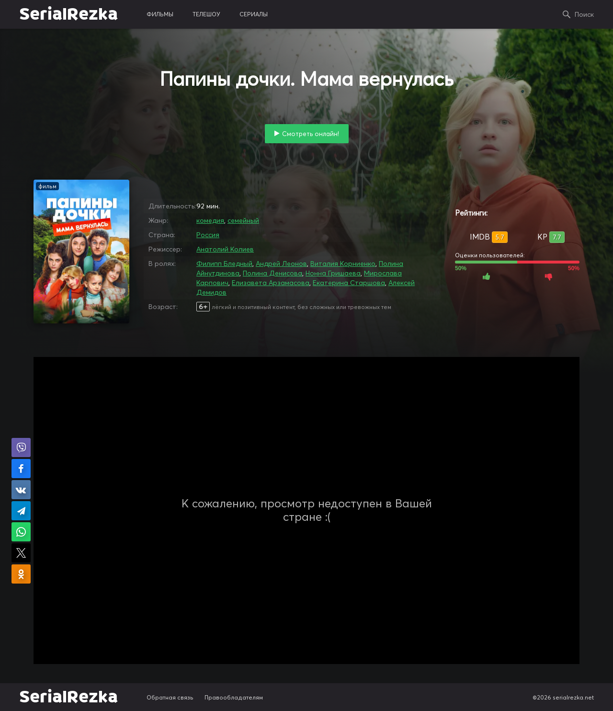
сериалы (253, 14)
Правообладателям (233, 697)
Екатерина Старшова (349, 282)
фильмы (160, 14)
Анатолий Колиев (225, 249)
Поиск (584, 14)
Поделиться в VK (21, 489)
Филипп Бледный (224, 263)
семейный (243, 220)
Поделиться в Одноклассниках (21, 574)
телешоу (206, 14)
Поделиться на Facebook (21, 468)
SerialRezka (68, 14)
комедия (210, 220)
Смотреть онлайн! (310, 134)
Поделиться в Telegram (21, 510)
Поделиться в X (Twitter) (21, 552)
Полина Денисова (272, 273)
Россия (207, 234)
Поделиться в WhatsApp (21, 531)
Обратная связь (170, 697)
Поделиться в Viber (21, 447)
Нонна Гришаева (333, 273)
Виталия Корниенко (342, 263)
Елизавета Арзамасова (270, 282)
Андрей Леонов (281, 263)
